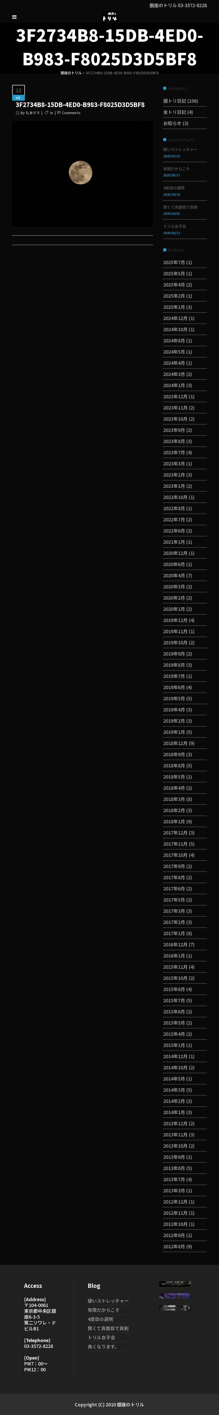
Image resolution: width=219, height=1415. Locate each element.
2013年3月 (174, 1190)
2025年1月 (174, 306)
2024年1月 (174, 385)
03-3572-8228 (192, 5)
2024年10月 (175, 329)
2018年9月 (174, 754)
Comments (71, 112)
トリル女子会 (174, 226)
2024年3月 (174, 374)
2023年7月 (174, 452)
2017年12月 (175, 832)
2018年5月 (174, 776)
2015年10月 (175, 978)
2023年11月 (175, 407)
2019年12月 (175, 620)
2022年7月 (174, 519)
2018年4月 (174, 787)
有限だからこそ (176, 168)
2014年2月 (174, 1101)
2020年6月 (174, 564)
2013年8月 (174, 1168)
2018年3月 (174, 799)
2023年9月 (174, 430)
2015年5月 (174, 1022)
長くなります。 (103, 1346)
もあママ (33, 112)
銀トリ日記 (174, 100)
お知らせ (172, 123)
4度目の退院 (174, 187)
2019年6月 (174, 687)
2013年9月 (174, 1156)
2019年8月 (174, 664)
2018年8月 (174, 765)
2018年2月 (174, 810)
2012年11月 (175, 1212)
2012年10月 (175, 1224)
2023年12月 (175, 396)
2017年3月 (174, 910)
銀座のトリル (71, 72)
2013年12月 (175, 1123)
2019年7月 (174, 676)
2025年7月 (174, 262)
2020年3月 (174, 586)
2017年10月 (175, 854)
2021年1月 (174, 541)
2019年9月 (174, 653)
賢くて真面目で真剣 (180, 207)
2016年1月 (174, 955)
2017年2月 (174, 922)
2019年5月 (174, 698)
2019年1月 (174, 731)
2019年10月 (175, 642)
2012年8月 (174, 1246)
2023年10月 (175, 418)
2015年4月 (174, 1033)
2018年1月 (174, 821)
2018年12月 (175, 743)
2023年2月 (174, 474)
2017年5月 (174, 899)
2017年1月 (174, 933)
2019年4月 (174, 709)
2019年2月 (174, 720)
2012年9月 (174, 1235)
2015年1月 (174, 1045)
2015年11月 (175, 966)
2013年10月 (175, 1145)
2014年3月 (174, 1089)
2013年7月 (174, 1179)
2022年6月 (174, 530)
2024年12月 (175, 318)
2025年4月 (174, 284)
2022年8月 (174, 508)
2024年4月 (174, 362)
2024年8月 (174, 340)
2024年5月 (174, 351)
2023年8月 (174, 441)
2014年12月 (175, 1056)
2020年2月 (174, 597)
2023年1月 (174, 485)
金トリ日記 (174, 112)
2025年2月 (174, 295)
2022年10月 (175, 497)
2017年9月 (174, 866)
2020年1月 (174, 608)
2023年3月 (174, 463)
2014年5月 (174, 1078)
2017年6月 (174, 888)
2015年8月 (174, 989)
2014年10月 (175, 1067)
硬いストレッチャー (180, 149)
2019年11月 (175, 631)
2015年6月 (174, 1011)
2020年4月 (174, 575)
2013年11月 (175, 1134)
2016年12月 (175, 944)
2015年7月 (174, 1000)
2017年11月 (175, 843)
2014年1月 (174, 1112)
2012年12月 (175, 1201)
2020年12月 (175, 553)
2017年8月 (174, 877)
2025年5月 (174, 273)
